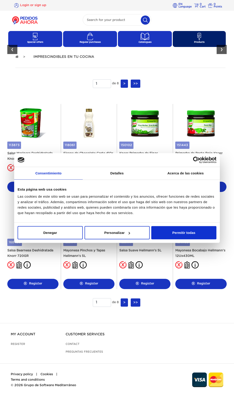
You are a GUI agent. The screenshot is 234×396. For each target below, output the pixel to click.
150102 (126, 145)
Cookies (46, 374)
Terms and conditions (28, 379)
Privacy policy (22, 374)
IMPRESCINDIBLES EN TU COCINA (63, 57)
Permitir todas (183, 233)
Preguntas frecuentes (84, 351)
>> (135, 83)
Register (33, 283)
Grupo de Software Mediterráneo (50, 385)
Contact (73, 344)
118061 (70, 145)
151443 (182, 145)
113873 (14, 145)
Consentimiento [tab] (48, 173)
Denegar (50, 233)
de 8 (115, 83)
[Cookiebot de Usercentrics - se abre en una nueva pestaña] (196, 159)
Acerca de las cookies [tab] (186, 173)
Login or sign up (33, 5)
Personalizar (117, 233)
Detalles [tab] (117, 173)
